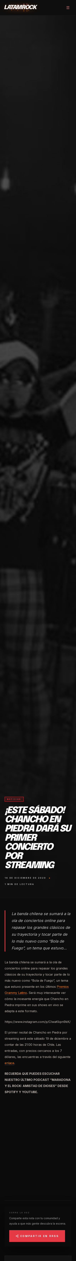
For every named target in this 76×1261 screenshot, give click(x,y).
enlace (9, 1063)
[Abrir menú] (68, 7)
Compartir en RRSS (37, 1236)
